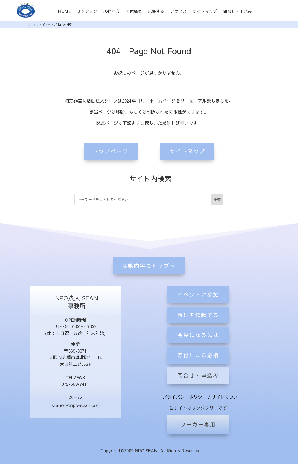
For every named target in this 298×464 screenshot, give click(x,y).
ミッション (87, 11)
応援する (156, 11)
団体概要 (133, 11)
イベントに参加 (198, 320)
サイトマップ (204, 11)
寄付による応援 (198, 381)
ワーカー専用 (198, 424)
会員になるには (198, 361)
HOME (64, 11)
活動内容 (111, 11)
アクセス (178, 11)
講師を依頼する (198, 340)
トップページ (110, 150)
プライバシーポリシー (184, 397)
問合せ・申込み (237, 11)
